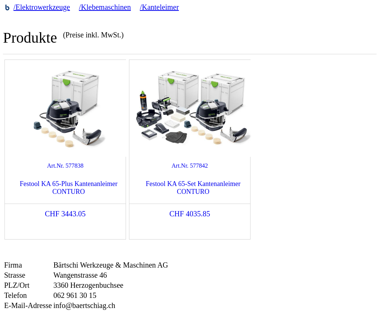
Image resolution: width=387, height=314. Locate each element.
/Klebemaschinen (105, 7)
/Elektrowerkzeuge (41, 7)
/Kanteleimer (159, 7)
